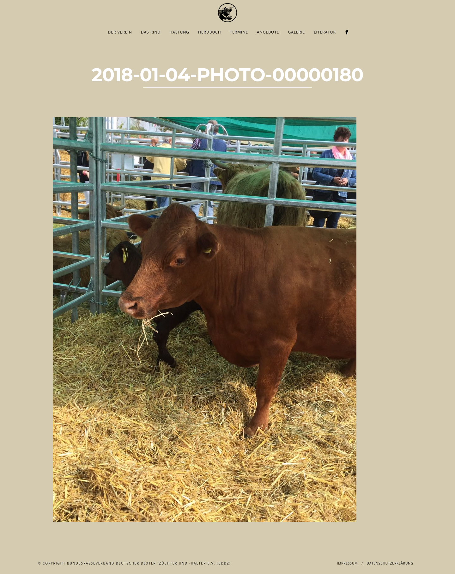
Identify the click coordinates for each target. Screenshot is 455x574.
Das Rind (151, 32)
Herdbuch (209, 32)
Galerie (296, 32)
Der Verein (120, 32)
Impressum (347, 563)
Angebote (268, 32)
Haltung (179, 32)
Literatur (325, 32)
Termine (239, 32)
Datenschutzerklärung (390, 563)
